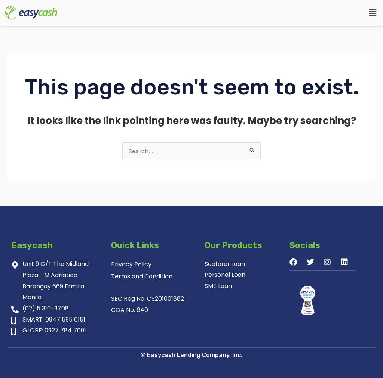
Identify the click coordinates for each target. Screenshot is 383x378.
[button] (373, 13)
